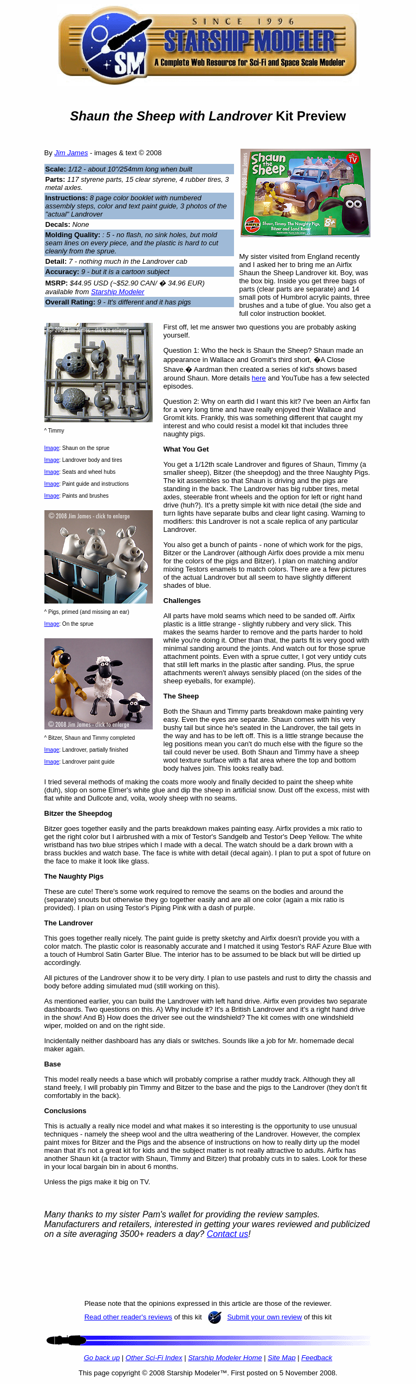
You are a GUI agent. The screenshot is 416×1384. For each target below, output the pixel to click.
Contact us (227, 1234)
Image (52, 448)
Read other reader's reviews (128, 1317)
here (259, 378)
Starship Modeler (117, 292)
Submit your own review (264, 1317)
